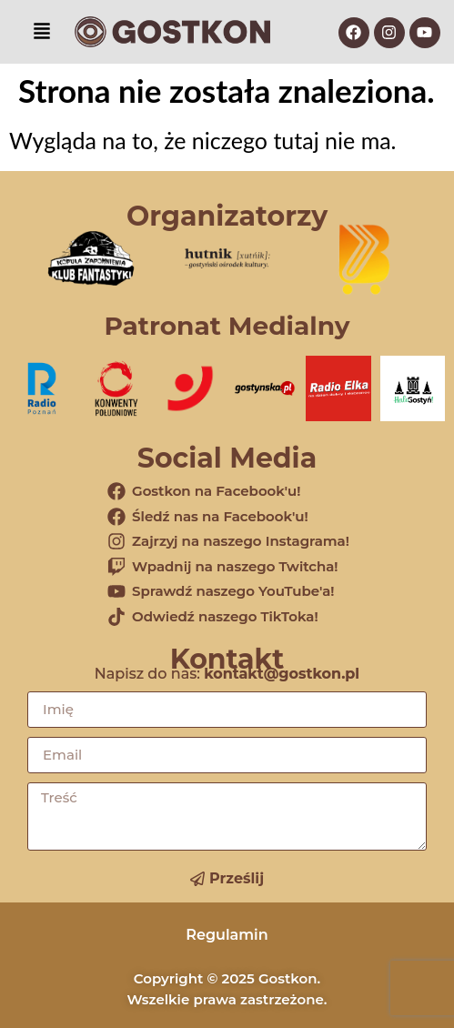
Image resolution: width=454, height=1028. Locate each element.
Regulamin (226, 934)
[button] (42, 31)
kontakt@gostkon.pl (281, 673)
